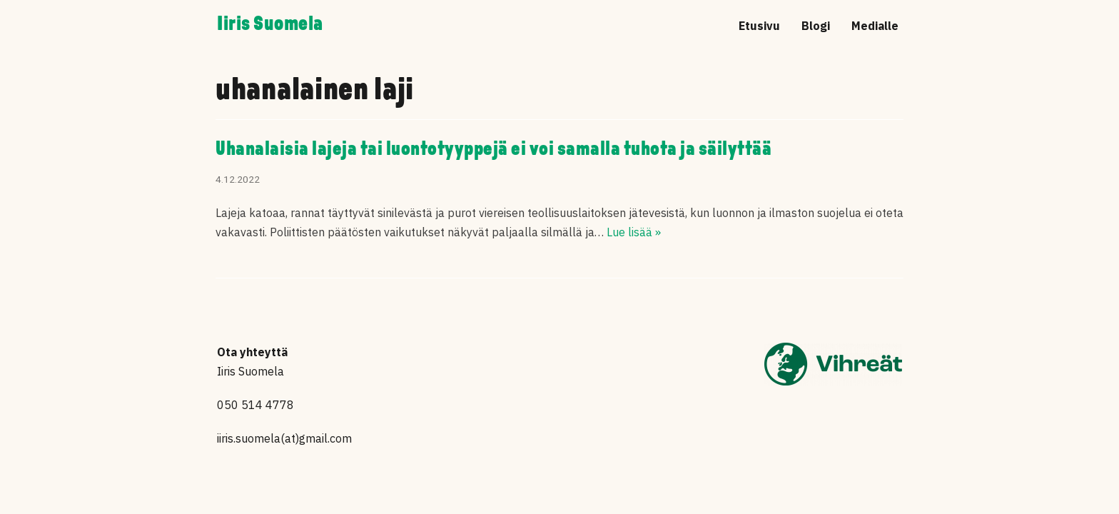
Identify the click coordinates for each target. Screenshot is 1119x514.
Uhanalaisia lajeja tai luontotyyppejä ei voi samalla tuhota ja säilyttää (493, 150)
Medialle (874, 26)
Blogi (815, 26)
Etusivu (759, 26)
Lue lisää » (634, 232)
